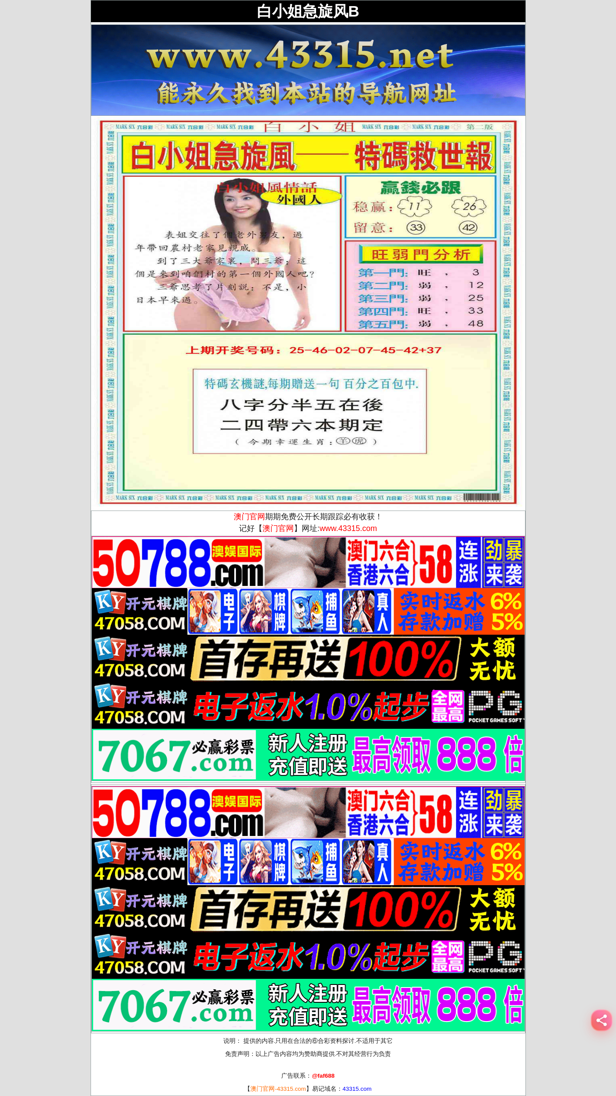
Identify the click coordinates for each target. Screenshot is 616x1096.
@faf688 (323, 1075)
